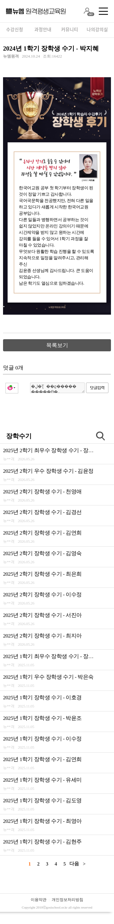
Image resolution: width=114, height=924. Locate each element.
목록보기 (57, 345)
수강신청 (14, 29)
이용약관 (39, 899)
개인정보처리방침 (67, 899)
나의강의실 (97, 29)
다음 (74, 863)
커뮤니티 (69, 29)
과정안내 (42, 29)
